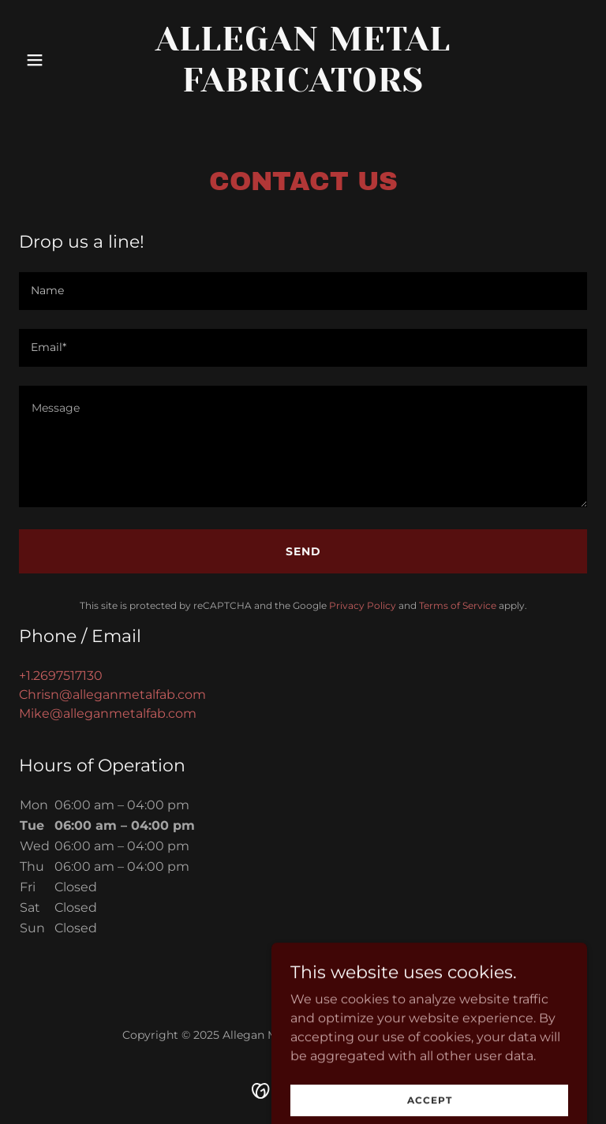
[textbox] (303, 291)
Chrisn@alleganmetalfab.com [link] (112, 694)
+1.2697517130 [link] (61, 675)
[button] (61, 60)
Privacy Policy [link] (362, 605)
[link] (303, 87)
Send (303, 551)
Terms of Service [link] (457, 605)
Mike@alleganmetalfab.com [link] (107, 713)
